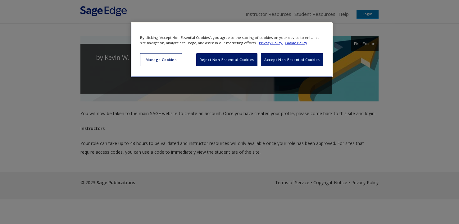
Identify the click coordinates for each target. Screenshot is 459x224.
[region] (232, 49)
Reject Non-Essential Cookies (227, 59)
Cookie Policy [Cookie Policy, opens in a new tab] (296, 42)
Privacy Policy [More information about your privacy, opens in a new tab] (271, 42)
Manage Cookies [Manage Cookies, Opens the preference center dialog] (161, 59)
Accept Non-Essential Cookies (292, 59)
